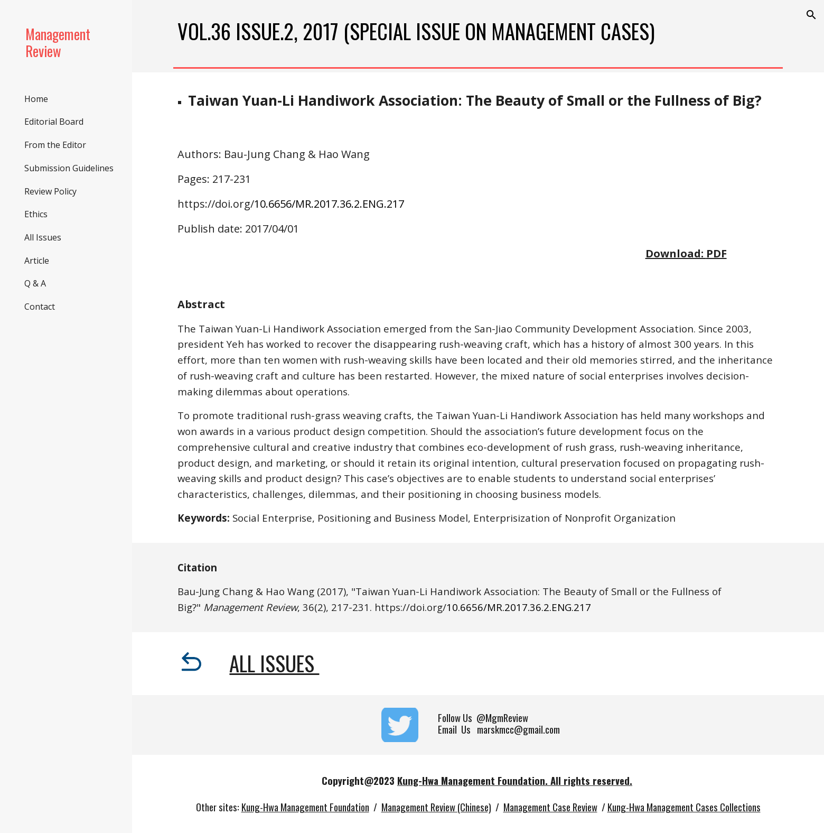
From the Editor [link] (55, 145)
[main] (478, 31)
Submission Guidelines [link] (69, 168)
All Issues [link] (42, 237)
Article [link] (36, 260)
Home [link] (36, 99)
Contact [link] (39, 306)
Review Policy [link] (50, 191)
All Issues (274, 663)
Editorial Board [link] (53, 121)
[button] (811, 14)
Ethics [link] (36, 214)
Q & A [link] (35, 283)
